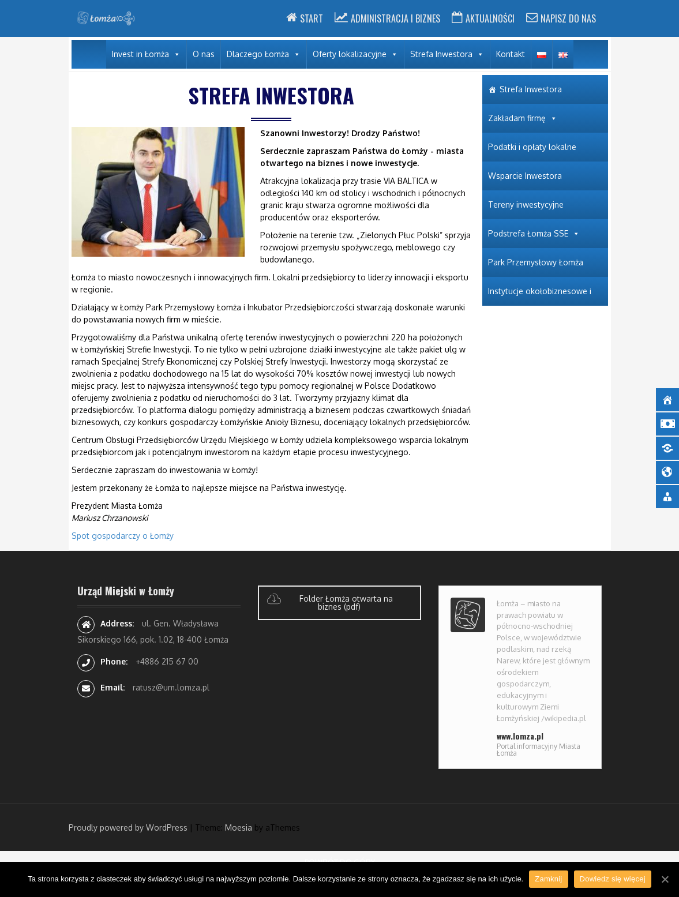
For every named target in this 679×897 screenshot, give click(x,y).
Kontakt (510, 54)
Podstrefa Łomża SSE (528, 233)
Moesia (238, 827)
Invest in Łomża (140, 54)
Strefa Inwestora (441, 54)
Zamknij (548, 879)
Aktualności (490, 18)
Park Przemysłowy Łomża (535, 262)
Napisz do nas (568, 18)
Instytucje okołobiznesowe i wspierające (539, 296)
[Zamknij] (664, 879)
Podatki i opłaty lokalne (532, 147)
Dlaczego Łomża (258, 54)
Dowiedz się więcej (613, 879)
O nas (204, 54)
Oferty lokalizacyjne (350, 54)
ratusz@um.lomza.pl (171, 687)
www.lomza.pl (520, 736)
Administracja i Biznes (395, 18)
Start (311, 18)
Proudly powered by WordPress (128, 827)
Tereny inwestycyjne (526, 204)
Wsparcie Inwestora (525, 176)
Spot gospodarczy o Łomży (123, 536)
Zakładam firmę (517, 118)
